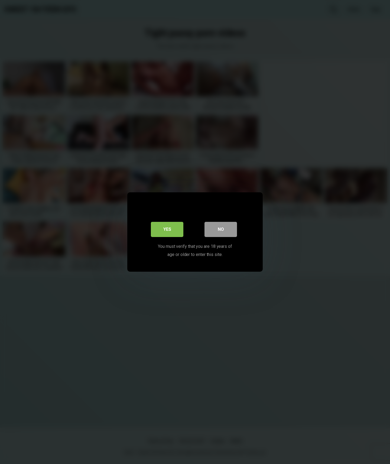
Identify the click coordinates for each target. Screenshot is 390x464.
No (221, 229)
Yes (167, 229)
